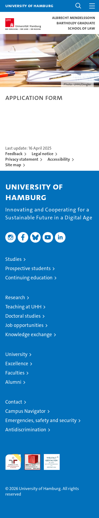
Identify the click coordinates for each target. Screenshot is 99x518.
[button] (78, 6)
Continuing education (29, 277)
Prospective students (28, 268)
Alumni (13, 382)
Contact (13, 402)
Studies (13, 259)
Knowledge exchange (28, 334)
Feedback (13, 153)
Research (15, 297)
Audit (30, 457)
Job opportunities (24, 325)
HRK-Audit (49, 459)
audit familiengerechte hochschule (13, 462)
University (16, 354)
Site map (13, 165)
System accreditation (71, 459)
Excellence (16, 363)
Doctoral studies (23, 316)
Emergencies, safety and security (41, 420)
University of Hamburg (29, 5)
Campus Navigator (25, 411)
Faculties (15, 372)
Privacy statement (21, 159)
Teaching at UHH (23, 306)
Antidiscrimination (25, 429)
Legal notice (42, 153)
